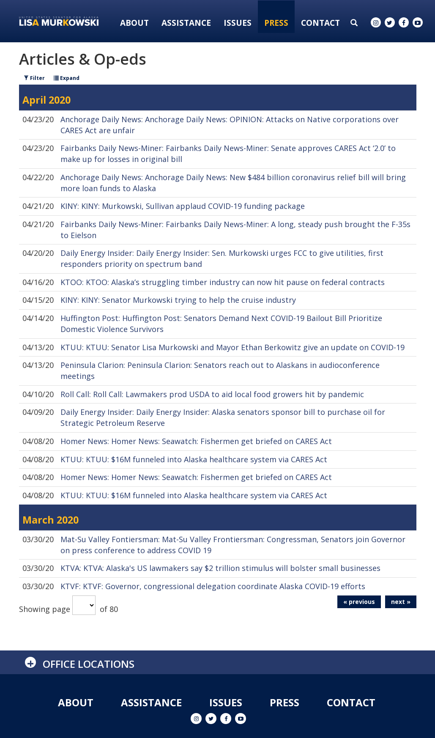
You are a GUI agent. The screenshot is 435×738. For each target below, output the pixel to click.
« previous (359, 602)
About (134, 22)
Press (276, 22)
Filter (34, 78)
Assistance (186, 22)
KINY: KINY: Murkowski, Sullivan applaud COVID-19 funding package (182, 206)
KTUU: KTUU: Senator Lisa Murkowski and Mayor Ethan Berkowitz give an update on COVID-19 (232, 347)
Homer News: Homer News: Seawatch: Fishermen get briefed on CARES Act (196, 441)
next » (400, 602)
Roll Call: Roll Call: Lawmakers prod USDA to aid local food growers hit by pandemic (212, 394)
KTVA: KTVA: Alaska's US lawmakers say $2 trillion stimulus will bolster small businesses (220, 568)
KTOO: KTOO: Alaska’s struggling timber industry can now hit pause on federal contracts (222, 282)
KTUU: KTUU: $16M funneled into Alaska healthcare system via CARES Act (193, 459)
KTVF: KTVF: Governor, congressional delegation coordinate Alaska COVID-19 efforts (212, 586)
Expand (66, 78)
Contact (320, 22)
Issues (238, 22)
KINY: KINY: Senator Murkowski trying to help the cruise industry (178, 300)
